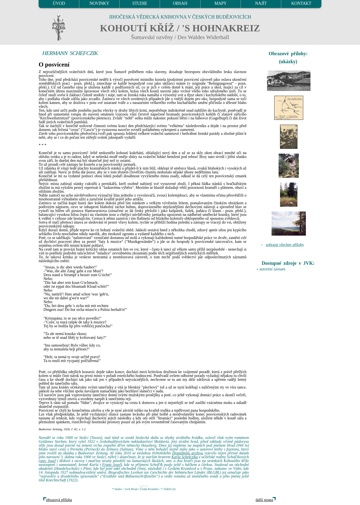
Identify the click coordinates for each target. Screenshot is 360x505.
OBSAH (180, 3)
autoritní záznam (272, 269)
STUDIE (139, 3)
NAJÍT (261, 3)
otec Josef (48, 461)
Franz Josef (111, 465)
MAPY (220, 3)
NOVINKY (99, 3)
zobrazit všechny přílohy (285, 245)
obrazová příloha (59, 500)
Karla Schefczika (185, 457)
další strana (264, 500)
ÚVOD (59, 3)
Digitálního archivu (187, 453)
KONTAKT (301, 3)
